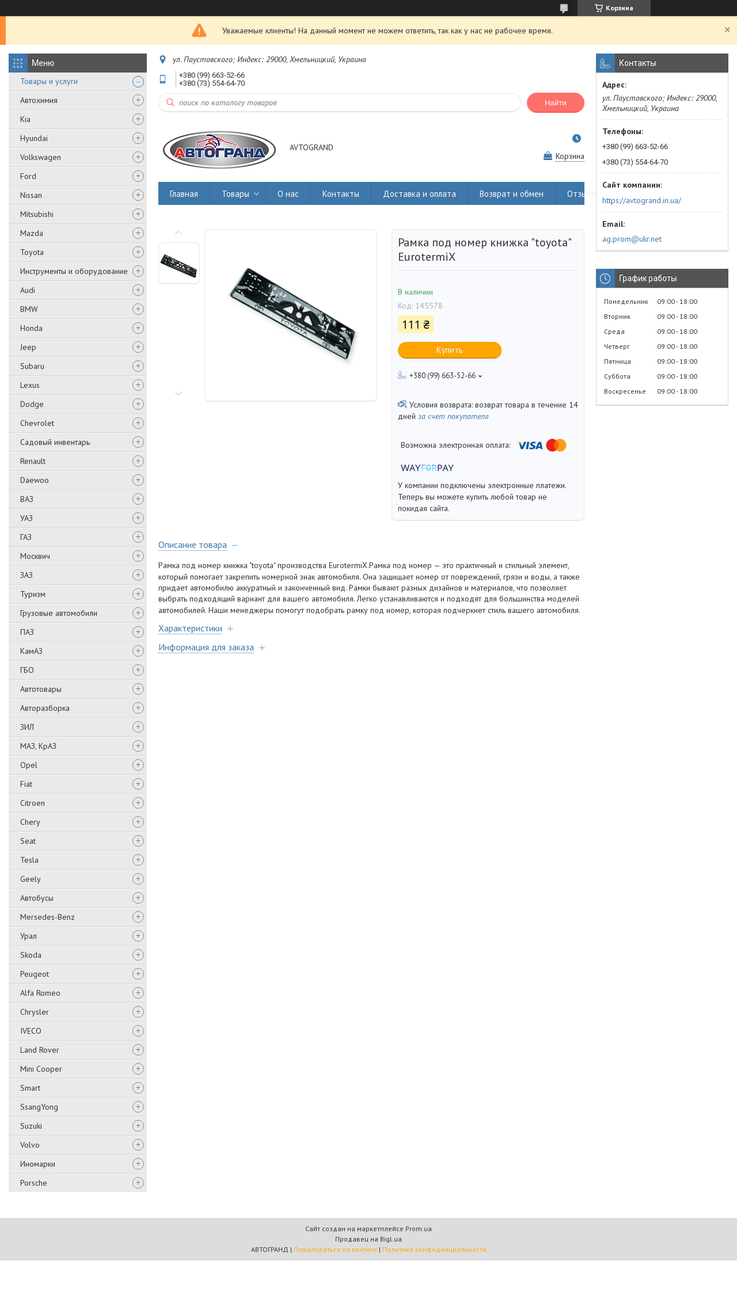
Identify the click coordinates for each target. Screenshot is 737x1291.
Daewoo (34, 480)
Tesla (29, 860)
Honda (31, 328)
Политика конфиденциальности (434, 1249)
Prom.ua (418, 1228)
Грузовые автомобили (58, 613)
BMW (29, 309)
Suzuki (31, 1126)
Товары (235, 193)
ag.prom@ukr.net (632, 239)
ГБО (27, 670)
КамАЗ (31, 651)
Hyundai (34, 138)
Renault (32, 461)
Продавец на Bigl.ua (368, 1239)
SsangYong (39, 1107)
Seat (28, 841)
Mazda (31, 233)
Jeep (28, 347)
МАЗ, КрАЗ (38, 746)
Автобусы (37, 898)
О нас (288, 193)
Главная (184, 193)
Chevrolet (37, 423)
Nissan (31, 195)
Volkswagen (40, 157)
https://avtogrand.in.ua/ (641, 200)
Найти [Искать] (556, 102)
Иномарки (37, 1164)
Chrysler (34, 1012)
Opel (28, 765)
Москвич (35, 556)
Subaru (32, 366)
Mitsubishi (37, 214)
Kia (25, 119)
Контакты (340, 193)
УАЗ (26, 518)
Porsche (33, 1183)
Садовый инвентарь (55, 442)
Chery (30, 822)
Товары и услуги (49, 81)
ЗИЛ (27, 727)
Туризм (32, 594)
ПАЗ (27, 632)
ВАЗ (26, 499)
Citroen (32, 803)
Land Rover (39, 1050)
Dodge (32, 404)
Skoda (30, 955)
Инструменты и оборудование (74, 271)
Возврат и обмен (512, 193)
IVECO (30, 1031)
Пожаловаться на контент (335, 1249)
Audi (27, 290)
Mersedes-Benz (47, 917)
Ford (28, 176)
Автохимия (39, 100)
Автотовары (41, 689)
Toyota (32, 252)
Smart (30, 1088)
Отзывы (581, 193)
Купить (449, 349)
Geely (30, 879)
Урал (28, 936)
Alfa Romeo (40, 993)
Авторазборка (45, 708)
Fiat (26, 784)
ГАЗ (26, 537)
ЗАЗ (26, 575)
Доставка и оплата (419, 193)
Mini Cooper (41, 1069)
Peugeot (34, 974)
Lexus (30, 385)
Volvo (30, 1145)
